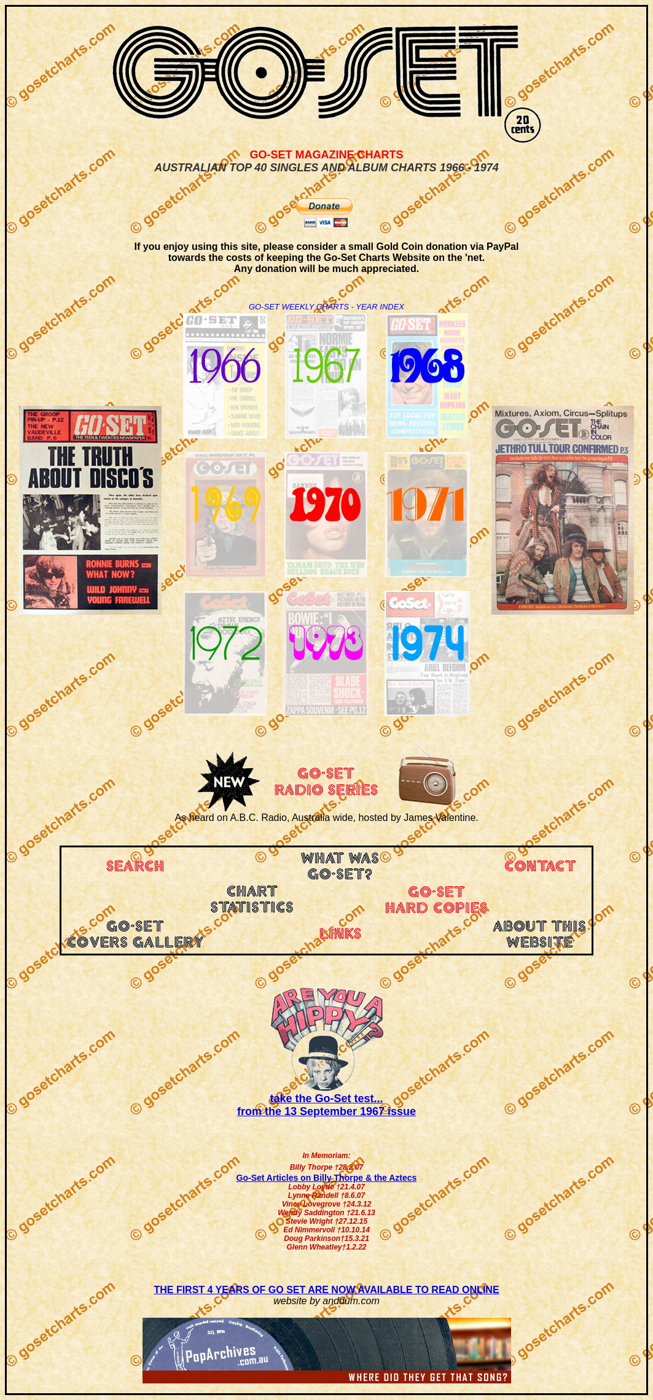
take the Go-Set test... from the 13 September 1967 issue (326, 1105)
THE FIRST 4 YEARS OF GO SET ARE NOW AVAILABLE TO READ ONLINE (326, 1290)
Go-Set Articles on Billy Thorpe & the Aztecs (327, 1178)
